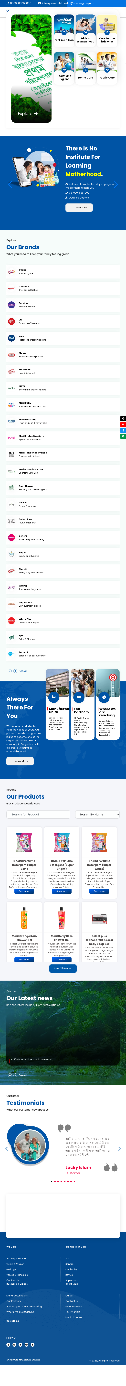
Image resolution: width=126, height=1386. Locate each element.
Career (69, 1295)
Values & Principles (17, 1275)
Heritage (11, 1269)
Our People (12, 1280)
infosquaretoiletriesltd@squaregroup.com (67, 3)
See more (24, 891)
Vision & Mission (15, 1264)
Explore (28, 114)
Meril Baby (71, 1269)
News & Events (73, 1306)
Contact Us (80, 207)
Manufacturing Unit (17, 1295)
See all (23, 671)
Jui (67, 1258)
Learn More (21, 761)
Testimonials (72, 1312)
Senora (69, 1264)
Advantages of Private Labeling (24, 1306)
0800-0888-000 (18, 3)
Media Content (74, 1317)
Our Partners (13, 1301)
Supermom (71, 1280)
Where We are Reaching (20, 1312)
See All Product (64, 968)
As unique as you (16, 1258)
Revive (69, 1275)
